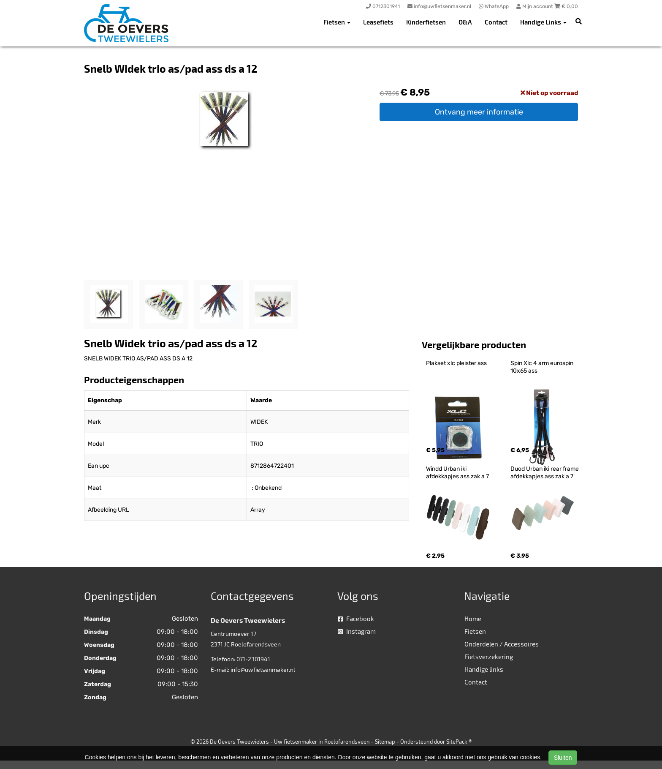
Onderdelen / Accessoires (501, 644)
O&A (465, 22)
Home (472, 618)
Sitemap (385, 741)
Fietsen (475, 631)
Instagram (357, 631)
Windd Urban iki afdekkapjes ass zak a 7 (457, 472)
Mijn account (535, 6)
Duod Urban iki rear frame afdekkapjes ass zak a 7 (545, 472)
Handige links (483, 669)
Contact (496, 22)
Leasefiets (378, 22)
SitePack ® (459, 741)
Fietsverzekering (488, 656)
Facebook (356, 618)
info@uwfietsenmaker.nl (263, 669)
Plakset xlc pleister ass (456, 363)
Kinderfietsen (426, 22)
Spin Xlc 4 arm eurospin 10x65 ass (542, 367)
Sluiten (563, 757)
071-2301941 (253, 659)
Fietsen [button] (336, 22)
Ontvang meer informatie (479, 112)
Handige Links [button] (543, 22)
